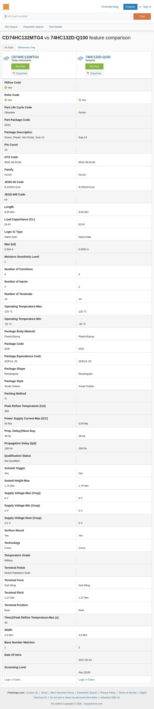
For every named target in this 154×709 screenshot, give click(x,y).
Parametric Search (87, 692)
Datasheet (20, 73)
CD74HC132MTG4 (25, 57)
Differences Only (26, 47)
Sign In (147, 6)
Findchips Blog (110, 6)
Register (130, 6)
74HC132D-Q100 (98, 57)
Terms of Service (127, 692)
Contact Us (32, 692)
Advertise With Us (110, 697)
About (44, 692)
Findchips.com (6, 6)
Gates (17, 679)
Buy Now (20, 66)
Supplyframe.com (93, 703)
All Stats (8, 47)
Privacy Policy (107, 692)
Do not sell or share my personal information (73, 697)
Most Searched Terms (62, 692)
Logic (7, 679)
